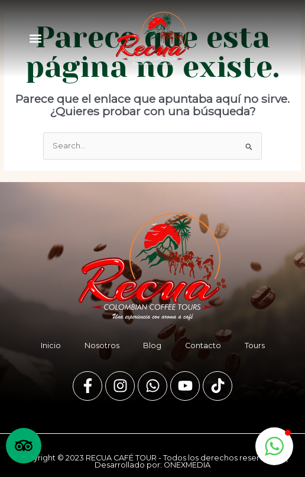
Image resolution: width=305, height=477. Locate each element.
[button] (35, 38)
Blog (152, 345)
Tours (255, 345)
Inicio (51, 345)
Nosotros (102, 345)
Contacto (203, 345)
